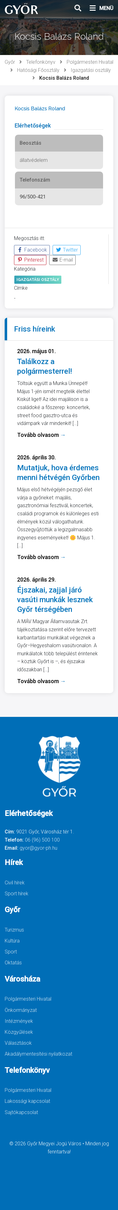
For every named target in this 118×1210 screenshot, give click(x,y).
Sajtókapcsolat (21, 1112)
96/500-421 (33, 197)
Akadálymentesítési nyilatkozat (38, 1054)
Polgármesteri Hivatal (90, 62)
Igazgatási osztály (91, 70)
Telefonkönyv (40, 62)
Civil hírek (15, 883)
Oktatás (13, 963)
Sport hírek (16, 894)
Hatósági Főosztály (38, 70)
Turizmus (14, 930)
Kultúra (12, 941)
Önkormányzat (21, 1010)
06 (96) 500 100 (42, 840)
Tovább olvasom (41, 435)
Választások (18, 1043)
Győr (10, 62)
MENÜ (101, 8)
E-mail (62, 260)
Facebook (32, 250)
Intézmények (19, 1021)
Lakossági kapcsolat (27, 1101)
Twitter (66, 250)
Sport (11, 952)
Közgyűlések (19, 1032)
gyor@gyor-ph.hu (38, 848)
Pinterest (30, 260)
